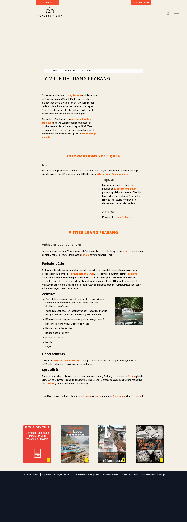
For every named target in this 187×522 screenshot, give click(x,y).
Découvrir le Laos (68, 70)
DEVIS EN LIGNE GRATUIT (47, 2)
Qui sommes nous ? (141, 2)
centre (88, 396)
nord (81, 396)
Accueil (56, 70)
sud (97, 396)
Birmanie (136, 396)
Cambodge (119, 396)
